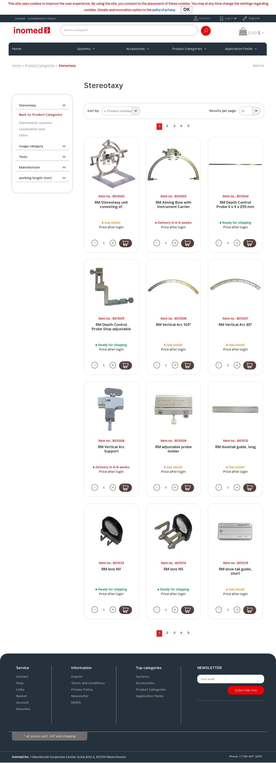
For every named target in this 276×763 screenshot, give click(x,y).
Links (20, 690)
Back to (258, 65)
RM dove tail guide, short (235, 571)
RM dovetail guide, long (235, 447)
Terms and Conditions (88, 683)
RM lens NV (111, 569)
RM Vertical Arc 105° (173, 325)
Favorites (23, 709)
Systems (86, 49)
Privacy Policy (82, 690)
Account (204, 18)
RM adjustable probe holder (173, 449)
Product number (118, 111)
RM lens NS (173, 569)
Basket (21, 696)
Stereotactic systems (35, 123)
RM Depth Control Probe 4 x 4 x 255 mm (235, 204)
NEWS (76, 703)
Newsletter (80, 696)
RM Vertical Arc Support (111, 449)
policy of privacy (163, 10)
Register (254, 18)
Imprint (76, 677)
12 (243, 111)
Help (20, 683)
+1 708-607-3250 (250, 756)
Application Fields (241, 49)
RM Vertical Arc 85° (235, 325)
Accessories (137, 49)
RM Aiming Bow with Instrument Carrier (173, 204)
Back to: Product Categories (40, 115)
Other (23, 135)
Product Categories (189, 49)
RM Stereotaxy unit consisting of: (111, 204)
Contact (22, 677)
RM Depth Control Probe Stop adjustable (111, 327)
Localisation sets (32, 129)
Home (16, 49)
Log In (229, 18)
